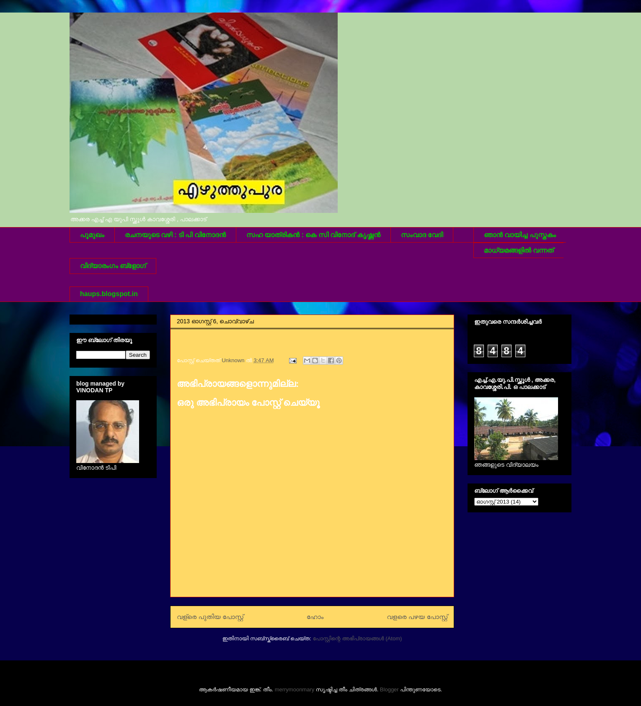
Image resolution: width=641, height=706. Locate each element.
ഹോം (315, 616)
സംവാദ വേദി (422, 234)
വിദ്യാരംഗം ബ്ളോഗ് (113, 265)
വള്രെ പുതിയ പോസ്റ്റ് (210, 616)
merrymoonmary (295, 689)
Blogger (389, 689)
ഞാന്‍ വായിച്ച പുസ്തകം (520, 234)
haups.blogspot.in (109, 293)
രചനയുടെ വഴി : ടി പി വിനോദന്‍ (175, 234)
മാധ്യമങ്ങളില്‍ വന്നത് (518, 250)
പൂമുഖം (92, 234)
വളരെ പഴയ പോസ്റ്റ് (417, 616)
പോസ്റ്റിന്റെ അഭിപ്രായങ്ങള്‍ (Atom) (357, 638)
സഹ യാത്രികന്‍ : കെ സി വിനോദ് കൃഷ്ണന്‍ (313, 234)
